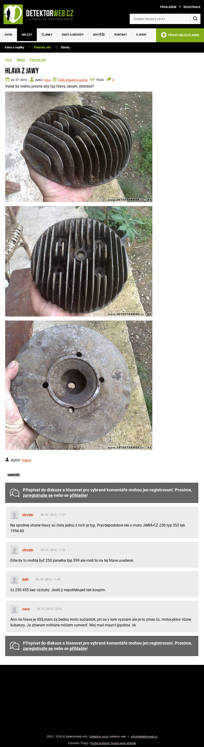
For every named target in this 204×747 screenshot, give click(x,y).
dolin (25, 579)
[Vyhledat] (195, 19)
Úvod (8, 34)
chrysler (27, 514)
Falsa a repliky (14, 47)
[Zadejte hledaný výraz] (165, 19)
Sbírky (65, 47)
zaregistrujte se (38, 495)
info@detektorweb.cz (144, 736)
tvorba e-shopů (99, 743)
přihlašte (78, 495)
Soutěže (99, 34)
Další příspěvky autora (72, 80)
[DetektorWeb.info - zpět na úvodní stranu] (41, 14)
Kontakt (120, 34)
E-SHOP (141, 34)
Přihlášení (168, 7)
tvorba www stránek (123, 743)
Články (47, 34)
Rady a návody (72, 34)
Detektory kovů (99, 736)
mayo (47, 80)
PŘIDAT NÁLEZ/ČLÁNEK (180, 35)
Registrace (191, 7)
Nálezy (27, 34)
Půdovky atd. (42, 47)
